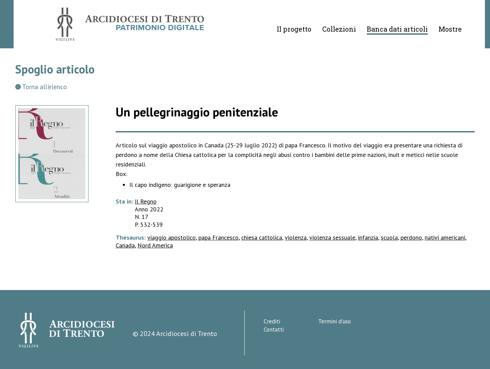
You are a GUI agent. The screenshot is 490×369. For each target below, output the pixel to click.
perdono (411, 237)
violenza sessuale (332, 237)
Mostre (450, 29)
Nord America (155, 245)
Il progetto (294, 29)
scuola (389, 237)
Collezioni (339, 29)
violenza (296, 237)
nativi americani (445, 237)
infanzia (368, 237)
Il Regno (146, 201)
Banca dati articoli (397, 29)
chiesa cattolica (261, 237)
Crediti (272, 321)
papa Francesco (218, 237)
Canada (125, 245)
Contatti (274, 329)
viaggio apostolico (171, 237)
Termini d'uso (334, 321)
